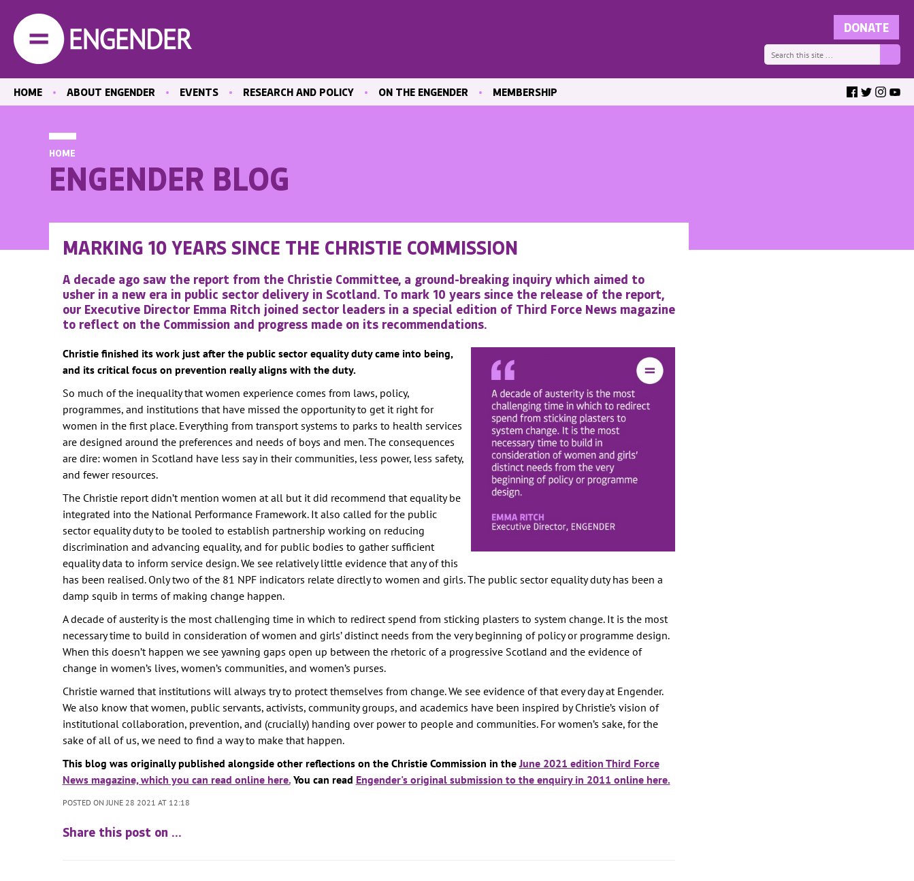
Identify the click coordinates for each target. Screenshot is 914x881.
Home (62, 152)
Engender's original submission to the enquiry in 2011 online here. (513, 779)
